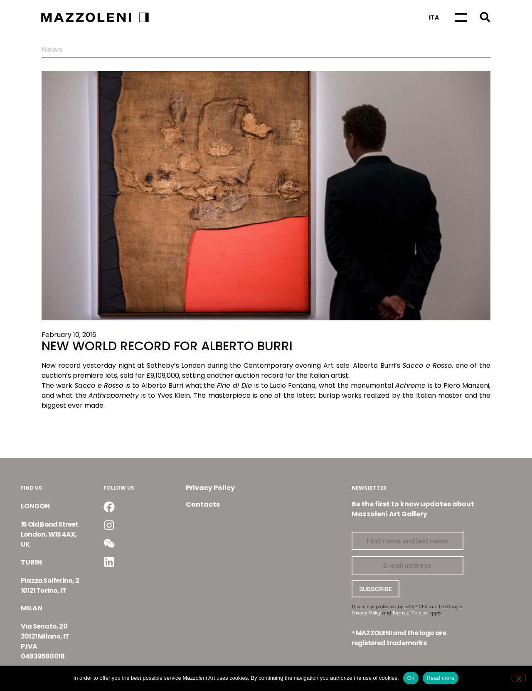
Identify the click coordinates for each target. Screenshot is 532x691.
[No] (519, 677)
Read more (441, 678)
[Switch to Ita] (434, 17)
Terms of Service (410, 613)
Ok (410, 678)
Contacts (203, 504)
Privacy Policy (210, 488)
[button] (485, 17)
